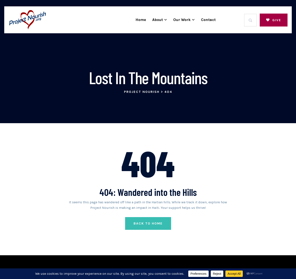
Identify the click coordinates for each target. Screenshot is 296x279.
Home (140, 19)
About (157, 19)
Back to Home (148, 223)
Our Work (182, 19)
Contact (208, 19)
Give (273, 20)
